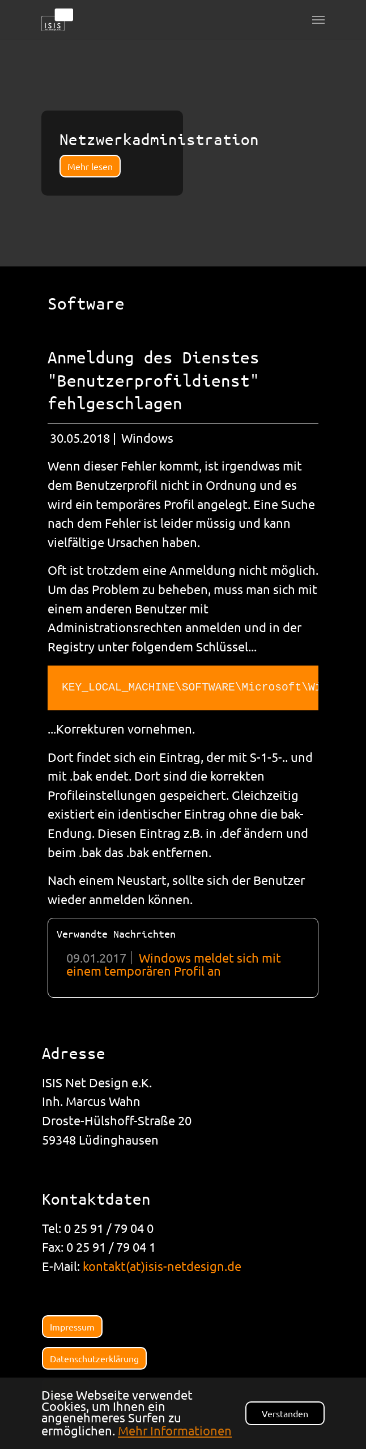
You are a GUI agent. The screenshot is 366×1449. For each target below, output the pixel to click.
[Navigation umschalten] (318, 19)
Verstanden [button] (285, 1413)
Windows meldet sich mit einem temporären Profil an (173, 963)
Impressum (72, 1326)
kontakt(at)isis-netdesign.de (162, 1266)
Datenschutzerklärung (94, 1358)
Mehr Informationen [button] (175, 1430)
